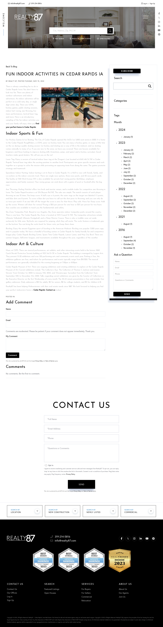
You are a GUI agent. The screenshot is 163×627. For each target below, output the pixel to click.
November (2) (129, 207)
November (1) (129, 248)
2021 (121, 217)
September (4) (130, 240)
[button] (110, 31)
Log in (145, 3)
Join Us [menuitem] (122, 596)
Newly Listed (94, 512)
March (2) (128, 157)
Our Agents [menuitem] (124, 593)
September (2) (130, 175)
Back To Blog (11, 66)
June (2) (127, 168)
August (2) (128, 196)
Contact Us (12, 589)
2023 (121, 143)
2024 (121, 130)
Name (8, 309)
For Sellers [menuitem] (86, 593)
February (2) (129, 153)
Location (16, 512)
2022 (121, 189)
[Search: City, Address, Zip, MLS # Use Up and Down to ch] (81, 30)
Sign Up (152, 3)
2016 (121, 230)
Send (81, 484)
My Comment (11, 336)
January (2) (128, 150)
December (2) (129, 183)
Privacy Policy (39, 361)
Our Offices (12, 592)
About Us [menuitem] (123, 589)
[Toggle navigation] (145, 17)
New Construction (59, 512)
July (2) (127, 172)
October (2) (129, 179)
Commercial (131, 512)
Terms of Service (49, 361)
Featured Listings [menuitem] (51, 589)
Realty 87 (13, 81)
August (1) (128, 224)
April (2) (127, 161)
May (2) (127, 164)
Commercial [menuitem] (87, 596)
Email (8, 320)
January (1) (128, 136)
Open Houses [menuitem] (50, 593)
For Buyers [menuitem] (86, 589)
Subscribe (127, 71)
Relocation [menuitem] (86, 600)
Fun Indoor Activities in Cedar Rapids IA (55, 74)
